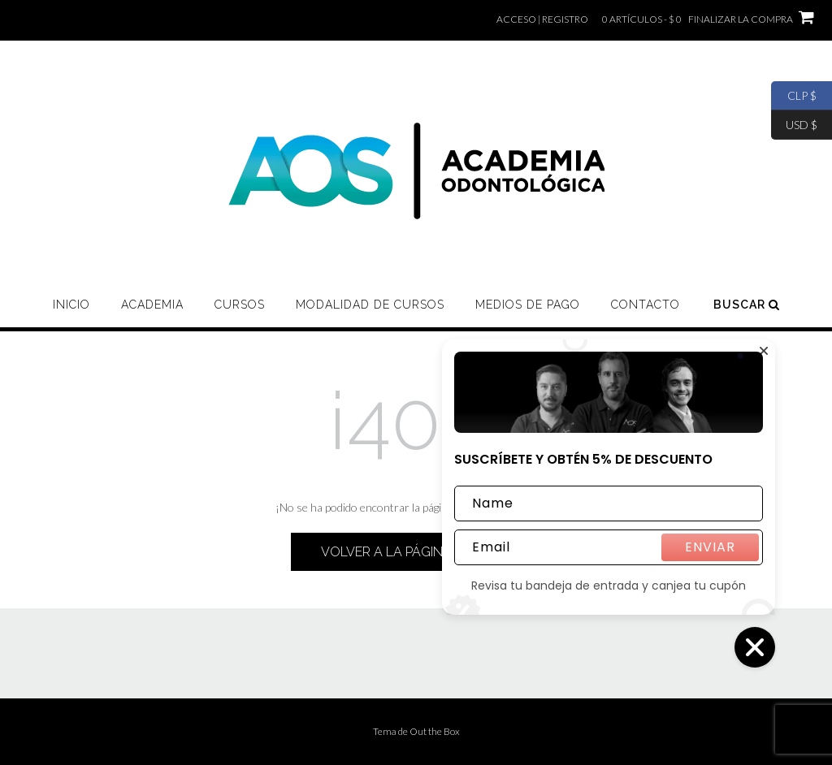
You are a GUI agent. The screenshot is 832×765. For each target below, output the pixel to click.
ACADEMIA (152, 304)
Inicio (71, 304)
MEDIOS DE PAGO (527, 304)
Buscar (746, 304)
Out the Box (435, 731)
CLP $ (794, 95)
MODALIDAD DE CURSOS (370, 304)
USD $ (794, 125)
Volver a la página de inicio (416, 552)
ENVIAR (710, 547)
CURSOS (239, 304)
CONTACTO (645, 304)
